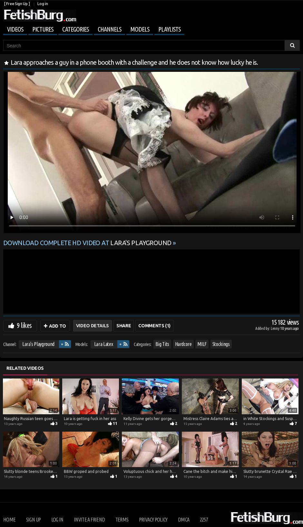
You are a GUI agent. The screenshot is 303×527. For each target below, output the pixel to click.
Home (9, 519)
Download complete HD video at (88, 242)
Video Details (92, 325)
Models (139, 29)
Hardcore (183, 344)
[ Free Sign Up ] (17, 4)
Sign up (33, 519)
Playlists (169, 29)
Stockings (221, 344)
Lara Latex (103, 344)
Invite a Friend (89, 519)
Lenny (275, 328)
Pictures (42, 29)
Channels (109, 29)
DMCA (183, 519)
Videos (15, 29)
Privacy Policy (153, 519)
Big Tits (162, 344)
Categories (75, 29)
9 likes (24, 325)
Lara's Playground (38, 344)
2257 (204, 519)
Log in (42, 4)
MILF (202, 344)
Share (123, 325)
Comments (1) (154, 325)
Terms (122, 519)
